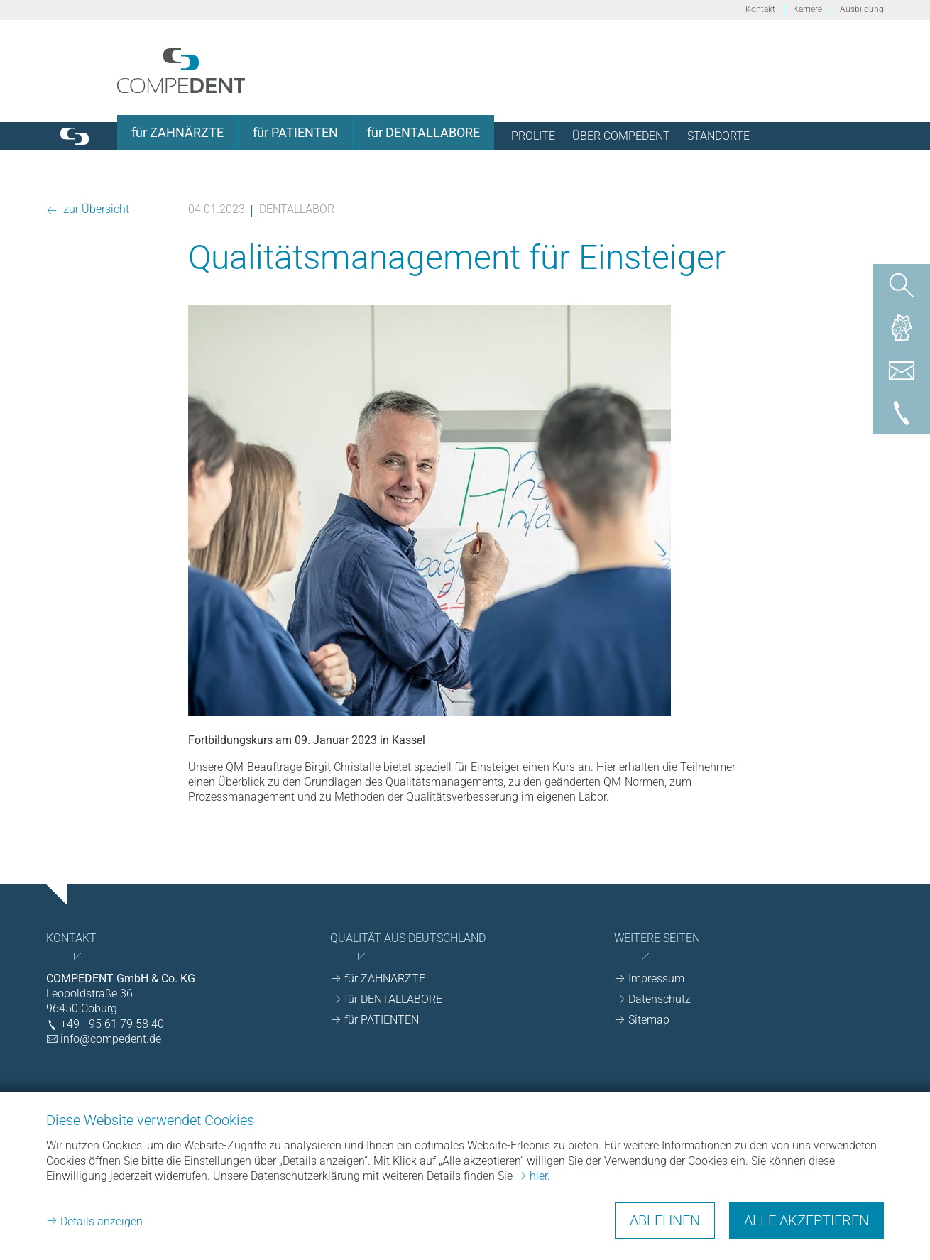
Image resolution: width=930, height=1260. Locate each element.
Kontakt (760, 9)
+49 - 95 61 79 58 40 (112, 1024)
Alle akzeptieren (806, 1220)
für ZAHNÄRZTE (384, 978)
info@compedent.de (110, 1039)
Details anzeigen (101, 1221)
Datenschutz (659, 999)
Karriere (807, 9)
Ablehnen (665, 1220)
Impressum (656, 978)
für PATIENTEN (381, 1019)
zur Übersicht (94, 209)
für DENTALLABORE (393, 999)
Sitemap (648, 1019)
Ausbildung (862, 9)
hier (538, 1176)
